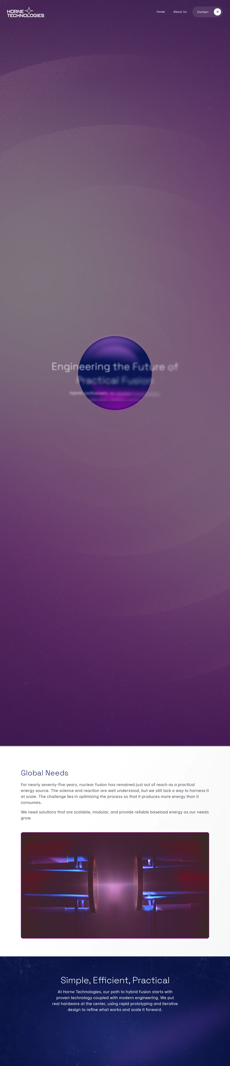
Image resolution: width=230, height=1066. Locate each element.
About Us (180, 12)
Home (161, 12)
